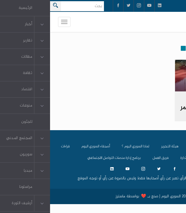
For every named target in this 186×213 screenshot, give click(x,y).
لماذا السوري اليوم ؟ (85, 146)
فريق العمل (110, 158)
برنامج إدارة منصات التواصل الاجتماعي (64, 158)
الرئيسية (169, 146)
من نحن (146, 146)
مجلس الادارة (139, 158)
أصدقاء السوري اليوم (45, 146)
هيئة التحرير (120, 146)
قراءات (15, 146)
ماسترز (70, 196)
